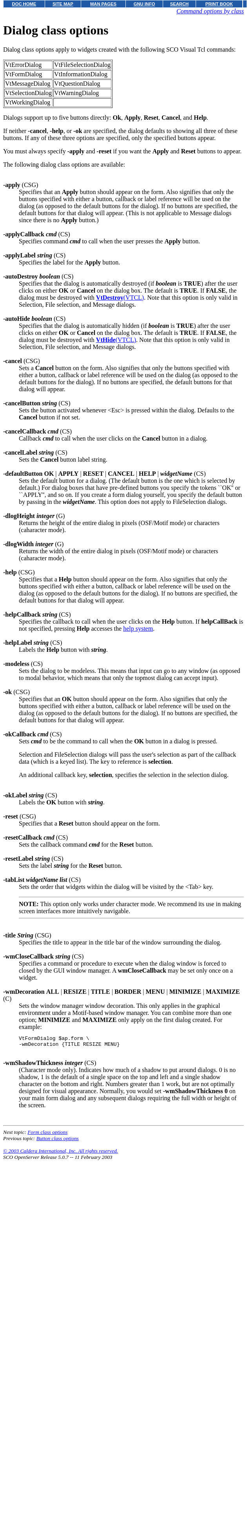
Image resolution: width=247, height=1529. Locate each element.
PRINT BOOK (219, 4)
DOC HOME (24, 4)
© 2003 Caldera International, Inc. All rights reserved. (60, 1153)
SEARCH (179, 4)
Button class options (57, 1141)
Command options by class (210, 11)
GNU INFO (144, 4)
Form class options (47, 1134)
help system (138, 628)
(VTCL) (120, 297)
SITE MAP (63, 4)
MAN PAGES (103, 4)
